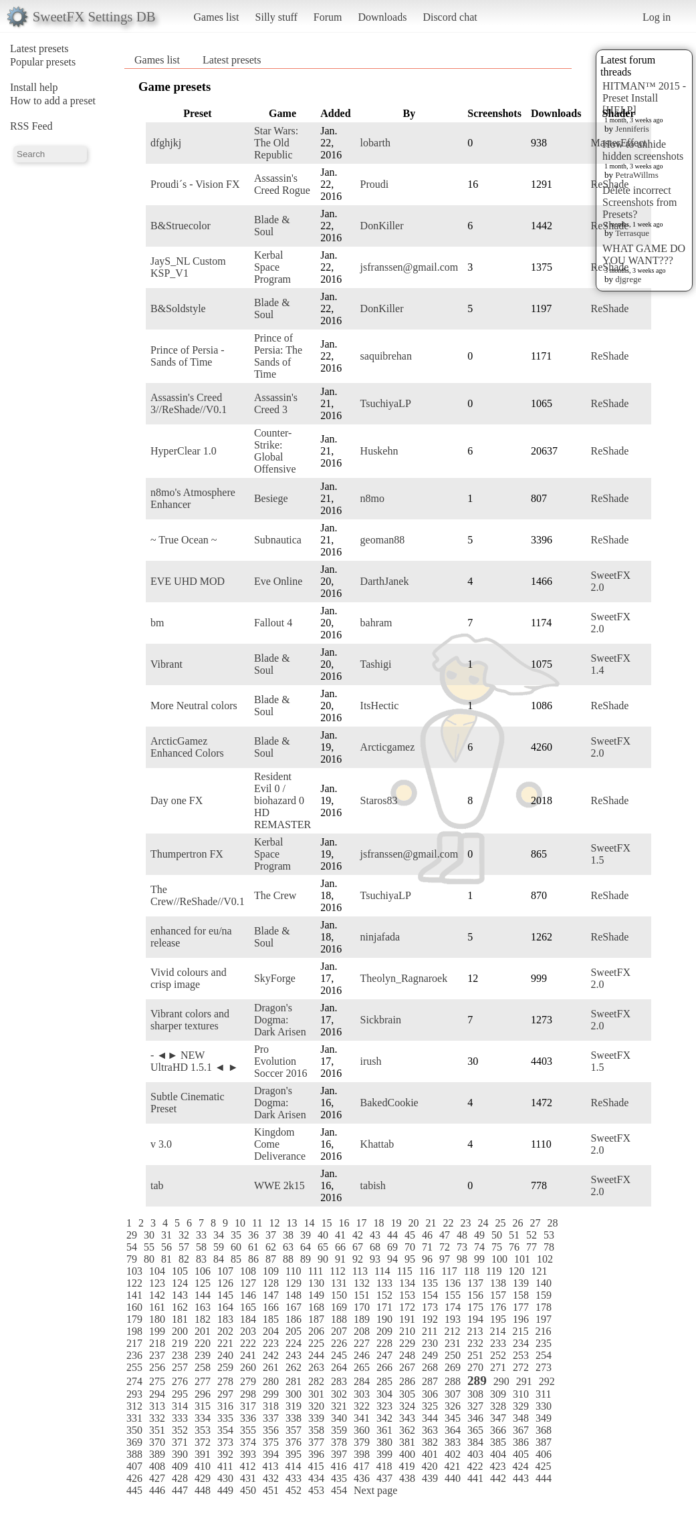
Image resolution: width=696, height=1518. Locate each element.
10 (240, 1223)
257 (180, 1367)
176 (498, 1307)
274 (134, 1381)
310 (521, 1394)
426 (134, 1478)
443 (521, 1478)
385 (498, 1442)
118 (471, 1271)
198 (134, 1331)
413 (270, 1466)
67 (357, 1247)
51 (514, 1235)
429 (203, 1478)
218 (157, 1343)
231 (453, 1343)
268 (430, 1367)
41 (340, 1235)
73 (462, 1247)
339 (316, 1418)
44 (392, 1235)
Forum (328, 17)
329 (521, 1406)
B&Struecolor (180, 225)
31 (166, 1235)
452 (293, 1490)
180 (157, 1319)
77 (531, 1247)
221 (225, 1343)
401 (430, 1454)
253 (521, 1355)
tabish (373, 1185)
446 (157, 1490)
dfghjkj (165, 142)
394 (271, 1454)
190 (384, 1319)
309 (498, 1394)
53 (549, 1235)
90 (323, 1259)
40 (323, 1235)
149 (316, 1295)
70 (409, 1247)
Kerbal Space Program (272, 267)
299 (271, 1394)
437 (384, 1478)
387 (544, 1442)
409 (180, 1466)
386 (521, 1442)
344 (430, 1418)
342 (384, 1418)
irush (371, 1061)
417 (361, 1466)
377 (316, 1442)
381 (407, 1442)
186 (293, 1319)
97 (444, 1259)
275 (157, 1381)
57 (184, 1247)
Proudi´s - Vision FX (194, 184)
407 (134, 1466)
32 (184, 1235)
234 (521, 1343)
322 (362, 1406)
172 (407, 1307)
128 (271, 1283)
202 (225, 1331)
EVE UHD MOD (187, 581)
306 (430, 1394)
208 (362, 1331)
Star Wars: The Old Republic (276, 142)
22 (448, 1223)
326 (453, 1406)
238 (180, 1355)
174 (453, 1307)
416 (338, 1466)
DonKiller (382, 225)
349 (544, 1418)
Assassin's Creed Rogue (282, 184)
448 (203, 1490)
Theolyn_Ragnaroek (404, 978)
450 (248, 1490)
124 (180, 1283)
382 (430, 1442)
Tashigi (376, 664)
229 (407, 1343)
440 (453, 1478)
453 (316, 1490)
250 (453, 1355)
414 (293, 1466)
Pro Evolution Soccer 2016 (281, 1061)
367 (521, 1430)
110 (293, 1271)
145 (225, 1295)
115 (404, 1271)
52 (531, 1235)
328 (498, 1406)
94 (392, 1259)
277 (203, 1381)
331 (134, 1418)
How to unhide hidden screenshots (642, 150)
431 (248, 1478)
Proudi (374, 184)
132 (362, 1283)
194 (475, 1319)
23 (465, 1223)
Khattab (377, 1144)
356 (271, 1430)
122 (134, 1283)
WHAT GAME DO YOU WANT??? (643, 254)
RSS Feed (31, 126)
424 (520, 1466)
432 (271, 1478)
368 (544, 1430)
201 (203, 1331)
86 (253, 1259)
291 (524, 1381)
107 (225, 1271)
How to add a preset (53, 100)
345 (453, 1418)
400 (407, 1454)
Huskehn (379, 451)
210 (407, 1331)
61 (253, 1247)
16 (343, 1223)
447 (180, 1490)
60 (236, 1247)
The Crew (275, 895)
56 (166, 1247)
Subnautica (278, 539)
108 (248, 1271)
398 (362, 1454)
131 (339, 1283)
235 (544, 1343)
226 (339, 1343)
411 (225, 1466)
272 (521, 1367)
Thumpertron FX (186, 854)
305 (407, 1394)
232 (475, 1343)
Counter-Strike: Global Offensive (275, 451)
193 (453, 1319)
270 (475, 1367)
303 (362, 1394)
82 (184, 1259)
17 (361, 1223)
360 (362, 1430)
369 (134, 1442)
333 (180, 1418)
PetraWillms (636, 175)
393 (248, 1454)
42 (357, 1235)
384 (475, 1442)
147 (271, 1295)
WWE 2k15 (279, 1185)
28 (552, 1223)
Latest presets (39, 48)
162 (180, 1307)
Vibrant (166, 664)
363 (430, 1430)
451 (271, 1490)
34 (218, 1235)
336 (248, 1418)
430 (225, 1478)
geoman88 (382, 539)
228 (384, 1343)
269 (453, 1367)
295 (180, 1394)
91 (340, 1259)
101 (522, 1259)
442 (498, 1478)
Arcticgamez (387, 747)
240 (225, 1355)
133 (384, 1283)
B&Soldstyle (178, 308)
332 (157, 1418)
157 (498, 1295)
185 (271, 1319)
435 (339, 1478)
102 (545, 1259)
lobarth (375, 142)
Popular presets (43, 62)
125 (203, 1283)
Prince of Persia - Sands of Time (187, 356)
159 (544, 1295)
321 (339, 1406)
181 (180, 1319)
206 (316, 1331)
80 (149, 1259)
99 (479, 1259)
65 (323, 1247)
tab (157, 1185)
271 (498, 1367)
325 (430, 1406)
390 (180, 1454)
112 (337, 1271)
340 (339, 1418)
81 (166, 1259)
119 (493, 1271)
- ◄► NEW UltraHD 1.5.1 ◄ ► (194, 1061)
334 (203, 1418)
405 (521, 1454)
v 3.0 (161, 1144)
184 (248, 1319)
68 (375, 1247)
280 (271, 1381)
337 (271, 1418)
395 (293, 1454)
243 (293, 1355)
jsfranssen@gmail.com (409, 267)
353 (203, 1430)
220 (203, 1343)
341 (362, 1418)
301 (316, 1394)
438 (407, 1478)
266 (384, 1367)
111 (315, 1271)
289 (477, 1381)
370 (157, 1442)
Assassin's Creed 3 (276, 403)
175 (475, 1307)
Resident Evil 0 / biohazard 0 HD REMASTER (282, 800)
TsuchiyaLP (385, 403)
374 (248, 1442)
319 (293, 1406)
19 (395, 1223)
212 (452, 1331)
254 (544, 1355)
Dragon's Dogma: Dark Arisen (280, 1019)
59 (218, 1247)
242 (271, 1355)
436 (362, 1478)
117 (449, 1271)
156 (475, 1295)
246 (362, 1355)
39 (305, 1235)
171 (384, 1307)
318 (271, 1406)
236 (134, 1355)
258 (203, 1367)
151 (362, 1295)
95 (409, 1259)
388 (134, 1454)
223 (271, 1343)
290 (501, 1381)
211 (429, 1331)
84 (218, 1259)
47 (444, 1235)
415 (316, 1466)
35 (236, 1235)
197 (544, 1319)
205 (293, 1331)
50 (496, 1235)
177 (521, 1307)
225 (316, 1343)
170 (362, 1307)
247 (384, 1355)
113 (360, 1271)
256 (157, 1367)
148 (293, 1295)
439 (430, 1478)
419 (406, 1466)
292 (547, 1381)
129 (293, 1283)
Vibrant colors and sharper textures (189, 1019)
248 (407, 1355)
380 (384, 1442)
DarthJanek (384, 581)
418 (384, 1466)
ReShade (609, 184)
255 (134, 1367)
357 (293, 1430)
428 (180, 1478)
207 (339, 1331)
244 (316, 1355)
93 (375, 1259)
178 (544, 1307)
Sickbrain (380, 1019)
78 (549, 1247)
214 (497, 1331)
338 (293, 1418)
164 (225, 1307)
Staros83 (379, 800)
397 (339, 1454)
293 (134, 1394)
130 (316, 1283)
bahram (376, 622)
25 (500, 1223)
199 (157, 1331)
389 (157, 1454)
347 (498, 1418)
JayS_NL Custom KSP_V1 (188, 267)
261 (271, 1367)
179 (134, 1319)
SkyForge (275, 978)
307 (453, 1394)
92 (357, 1259)
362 (407, 1430)
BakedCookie (389, 1102)
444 (544, 1478)
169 (339, 1307)
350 (134, 1430)
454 (339, 1490)
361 (384, 1430)
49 (479, 1235)
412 (247, 1466)
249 (430, 1355)
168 (316, 1307)
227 (362, 1343)
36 (253, 1235)
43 (375, 1235)
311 (543, 1394)
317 (248, 1406)
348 (521, 1418)
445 (134, 1490)
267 (407, 1367)
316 (225, 1406)
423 (497, 1466)
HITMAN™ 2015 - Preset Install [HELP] (644, 98)
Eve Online (278, 581)
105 (180, 1271)
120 (516, 1271)
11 (257, 1223)
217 (134, 1343)
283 (339, 1381)
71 (427, 1247)
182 (203, 1319)
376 (293, 1442)
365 (475, 1430)
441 (475, 1478)
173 (430, 1307)
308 (475, 1394)
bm (157, 622)
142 (157, 1295)
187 (316, 1319)
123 (157, 1283)
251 (475, 1355)
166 (271, 1307)
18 (378, 1223)
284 (362, 1381)
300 (293, 1394)
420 (429, 1466)
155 (453, 1295)
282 (316, 1381)
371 (180, 1442)
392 (225, 1454)
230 (430, 1343)
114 (382, 1271)
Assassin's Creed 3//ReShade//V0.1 (188, 403)
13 (291, 1223)
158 (521, 1295)
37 (270, 1235)
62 (270, 1247)
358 (316, 1430)
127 (248, 1283)
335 (225, 1418)
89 (305, 1259)
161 (157, 1307)
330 (544, 1406)
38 (288, 1235)
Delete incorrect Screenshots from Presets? (639, 202)
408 (157, 1466)
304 (384, 1394)
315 (203, 1406)
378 (339, 1442)
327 (475, 1406)
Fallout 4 (273, 622)
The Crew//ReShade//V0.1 (197, 895)
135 (430, 1283)
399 (384, 1454)
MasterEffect (618, 142)
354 (225, 1430)
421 (452, 1466)
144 (203, 1295)
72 (444, 1247)
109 (271, 1271)
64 (305, 1247)
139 (521, 1283)
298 (248, 1394)
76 (514, 1247)
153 (407, 1295)
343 (407, 1418)
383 (453, 1442)
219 (180, 1343)
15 (326, 1223)
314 (180, 1406)
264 (339, 1367)
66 (340, 1247)
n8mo (372, 498)
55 (149, 1247)
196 (521, 1319)
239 (203, 1355)
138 (498, 1283)
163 (203, 1307)
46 (427, 1235)
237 (157, 1355)
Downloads (382, 17)
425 (543, 1466)
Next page (375, 1490)
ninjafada (380, 936)
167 (293, 1307)
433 (293, 1478)
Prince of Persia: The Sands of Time (278, 356)
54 (131, 1247)
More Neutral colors (193, 705)
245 (339, 1355)
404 (498, 1454)
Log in (657, 17)
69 (392, 1247)
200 (180, 1331)
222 (248, 1343)
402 (453, 1454)
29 (131, 1235)
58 (201, 1247)
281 (293, 1381)
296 (203, 1394)
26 (517, 1223)
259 (225, 1367)
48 (462, 1235)
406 (544, 1454)
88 (288, 1259)
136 (453, 1283)
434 (316, 1478)
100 (499, 1259)
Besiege (271, 498)
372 (203, 1442)
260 (248, 1367)
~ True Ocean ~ (183, 539)
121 (539, 1271)
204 (271, 1331)
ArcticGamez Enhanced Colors (187, 747)
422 (475, 1466)
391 (203, 1454)
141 (134, 1295)
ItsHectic (379, 705)
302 (339, 1394)
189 (362, 1319)
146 (248, 1295)
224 (293, 1343)
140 (544, 1283)
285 (384, 1381)
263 (316, 1367)
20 (413, 1223)
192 (430, 1319)
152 (384, 1295)
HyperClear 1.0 (183, 451)
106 (203, 1271)
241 (248, 1355)
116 (427, 1271)
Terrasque (632, 233)
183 (225, 1319)
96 (427, 1259)
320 (316, 1406)
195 (498, 1319)
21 (430, 1223)
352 (180, 1430)
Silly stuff (276, 17)
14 (309, 1223)
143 (180, 1295)
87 (270, 1259)
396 (316, 1454)
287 (430, 1381)
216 (543, 1331)
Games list (216, 17)
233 (498, 1343)
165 (248, 1307)
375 (271, 1442)
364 (453, 1430)
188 (339, 1319)
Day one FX (176, 800)
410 (203, 1466)
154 (430, 1295)
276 (180, 1381)
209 (384, 1331)
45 (409, 1235)
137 (475, 1283)
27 (535, 1223)
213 (475, 1331)
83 (201, 1259)
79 (131, 1259)
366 (498, 1430)
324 (407, 1406)
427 (157, 1478)
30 (149, 1235)
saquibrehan (386, 356)
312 (134, 1406)
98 (462, 1259)
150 (339, 1295)
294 (157, 1394)
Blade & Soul (272, 225)
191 (407, 1319)
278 (225, 1381)
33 (201, 1235)
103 (134, 1271)
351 (157, 1430)
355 (248, 1430)
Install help (34, 87)
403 (475, 1454)
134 (407, 1283)
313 (157, 1406)
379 (362, 1442)
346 (475, 1418)
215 (520, 1331)
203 (248, 1331)
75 (496, 1247)
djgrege (628, 279)
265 (362, 1367)
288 (453, 1381)
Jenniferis (632, 129)
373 (225, 1442)
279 (248, 1381)
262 (293, 1367)
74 (479, 1247)
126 (225, 1283)
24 (482, 1223)
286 (407, 1381)
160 (134, 1307)
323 (384, 1406)
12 (274, 1223)
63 (288, 1247)
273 (544, 1367)
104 (157, 1271)
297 (225, 1394)
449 (225, 1490)
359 (339, 1430)
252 (498, 1355)
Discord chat (450, 17)
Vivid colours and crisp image (188, 978)
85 (236, 1259)
